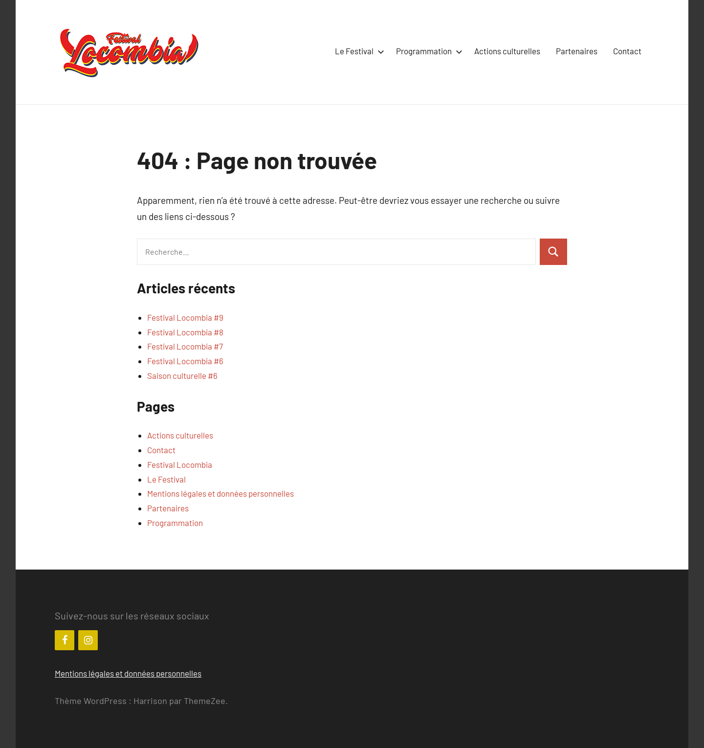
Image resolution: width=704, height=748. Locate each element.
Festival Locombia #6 (185, 361)
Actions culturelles (507, 51)
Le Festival (357, 51)
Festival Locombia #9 (185, 317)
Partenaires (576, 51)
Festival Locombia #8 (185, 332)
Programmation (427, 51)
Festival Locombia (179, 464)
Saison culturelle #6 (182, 375)
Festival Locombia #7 (185, 346)
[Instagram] (88, 640)
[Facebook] (64, 640)
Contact (627, 51)
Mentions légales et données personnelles (220, 493)
